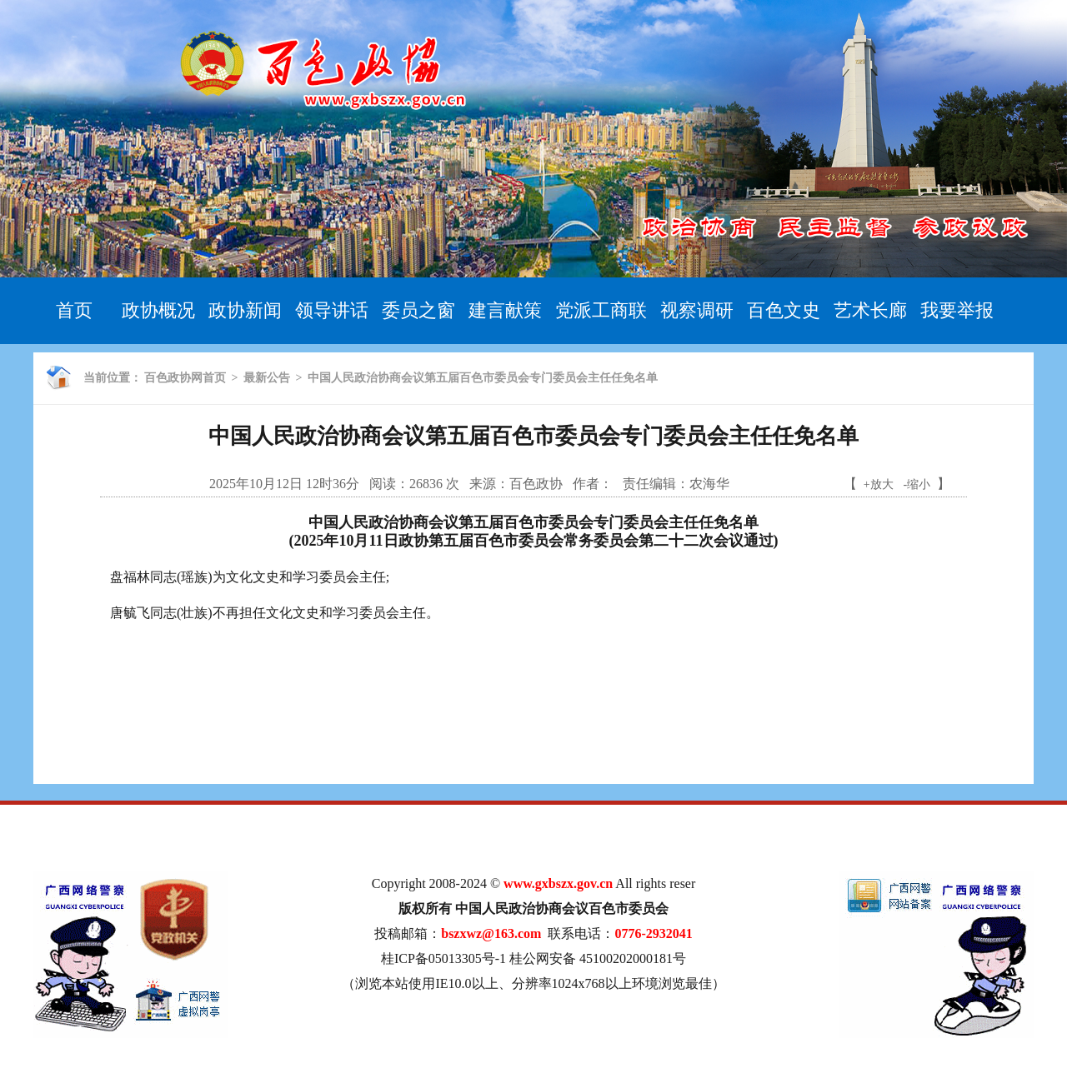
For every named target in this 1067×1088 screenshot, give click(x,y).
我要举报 (957, 310)
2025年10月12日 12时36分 (284, 484)
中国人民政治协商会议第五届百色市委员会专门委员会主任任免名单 (483, 378)
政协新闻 (245, 310)
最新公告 (266, 378)
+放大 (879, 484)
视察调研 (697, 310)
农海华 (709, 484)
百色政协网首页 (185, 378)
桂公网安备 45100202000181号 (597, 958)
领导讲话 (331, 310)
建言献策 (505, 310)
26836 (426, 484)
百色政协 (536, 484)
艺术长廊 (870, 310)
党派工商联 (601, 310)
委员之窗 (418, 310)
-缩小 (917, 484)
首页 (74, 310)
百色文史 (783, 310)
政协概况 (158, 310)
